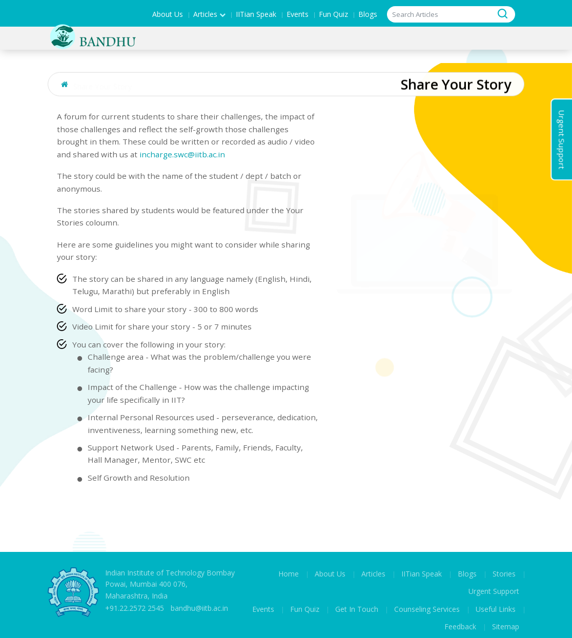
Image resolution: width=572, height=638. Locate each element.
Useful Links (496, 609)
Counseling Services (427, 609)
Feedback (460, 626)
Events (298, 12)
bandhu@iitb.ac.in (199, 608)
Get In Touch (356, 609)
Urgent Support (493, 591)
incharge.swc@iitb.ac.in (182, 154)
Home (288, 574)
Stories (504, 574)
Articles (209, 12)
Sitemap (505, 626)
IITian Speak (256, 12)
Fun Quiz (333, 12)
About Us (330, 574)
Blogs (367, 12)
